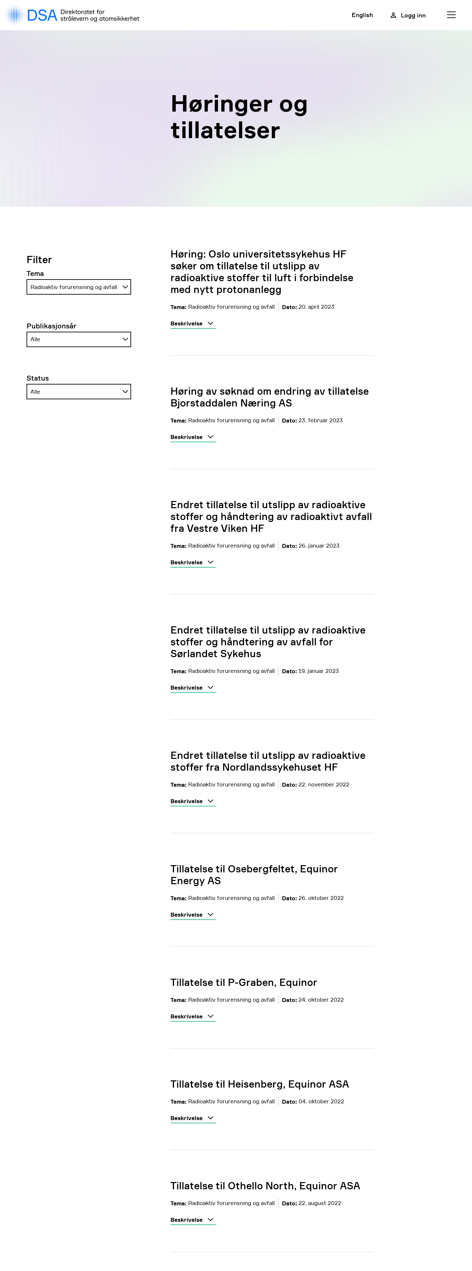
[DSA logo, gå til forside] (73, 15)
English (362, 14)
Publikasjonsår (51, 326)
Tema (35, 273)
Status (38, 378)
